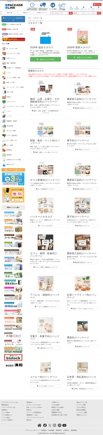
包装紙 (6, 97)
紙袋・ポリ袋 (8, 82)
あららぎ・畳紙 (9, 131)
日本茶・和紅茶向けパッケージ (82, 389)
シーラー (7, 116)
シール (6, 73)
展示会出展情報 (81, 410)
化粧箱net (4, 410)
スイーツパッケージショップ (35, 417)
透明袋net (29, 402)
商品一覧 (9, 12)
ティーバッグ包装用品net (34, 412)
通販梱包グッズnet (32, 415)
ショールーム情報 (82, 412)
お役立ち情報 (55, 410)
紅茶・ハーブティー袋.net (34, 407)
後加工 (25, 12)
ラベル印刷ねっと (7, 415)
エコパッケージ (9, 102)
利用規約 (44, 430)
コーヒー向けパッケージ (45, 386)
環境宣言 (59, 430)
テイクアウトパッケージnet (10, 402)
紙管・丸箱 (7, 92)
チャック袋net (6, 412)
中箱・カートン (9, 58)
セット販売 (7, 145)
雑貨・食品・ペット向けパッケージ (45, 152)
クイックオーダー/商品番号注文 (13, 19)
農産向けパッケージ (82, 346)
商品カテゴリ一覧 (82, 402)
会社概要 (51, 430)
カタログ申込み (81, 407)
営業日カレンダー (82, 415)
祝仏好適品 (7, 126)
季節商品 (7, 150)
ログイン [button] (97, 4)
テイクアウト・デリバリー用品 (13, 107)
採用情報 (73, 430)
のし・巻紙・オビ (9, 140)
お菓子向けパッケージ (45, 348)
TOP (29, 18)
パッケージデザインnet (8, 407)
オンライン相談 (81, 405)
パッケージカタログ (45, 226)
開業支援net (5, 405)
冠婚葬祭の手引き (57, 412)
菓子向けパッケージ (82, 149)
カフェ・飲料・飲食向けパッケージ (45, 267)
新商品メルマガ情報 (57, 407)
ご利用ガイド (55, 402)
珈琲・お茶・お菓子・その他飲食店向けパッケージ (45, 112)
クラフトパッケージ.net (33, 405)
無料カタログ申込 (46, 59)
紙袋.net (29, 420)
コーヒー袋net (6, 417)
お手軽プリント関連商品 (11, 68)
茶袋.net (29, 410)
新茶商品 (7, 155)
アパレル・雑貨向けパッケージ (45, 306)
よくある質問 (55, 405)
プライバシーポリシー (32, 430)
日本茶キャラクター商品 (11, 160)
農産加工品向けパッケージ (82, 108)
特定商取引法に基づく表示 (59, 415)
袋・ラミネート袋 (9, 49)
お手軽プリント (42, 12)
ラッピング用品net (7, 420)
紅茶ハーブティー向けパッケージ (82, 308)
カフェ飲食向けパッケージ (45, 189)
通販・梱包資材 (9, 63)
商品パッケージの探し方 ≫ (13, 170)
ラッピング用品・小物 (11, 77)
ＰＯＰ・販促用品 (9, 135)
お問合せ (66, 430)
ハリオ (6, 111)
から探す (11, 24)
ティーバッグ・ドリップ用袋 (13, 87)
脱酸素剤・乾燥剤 (9, 121)
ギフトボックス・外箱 (11, 53)
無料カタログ (8, 164)
